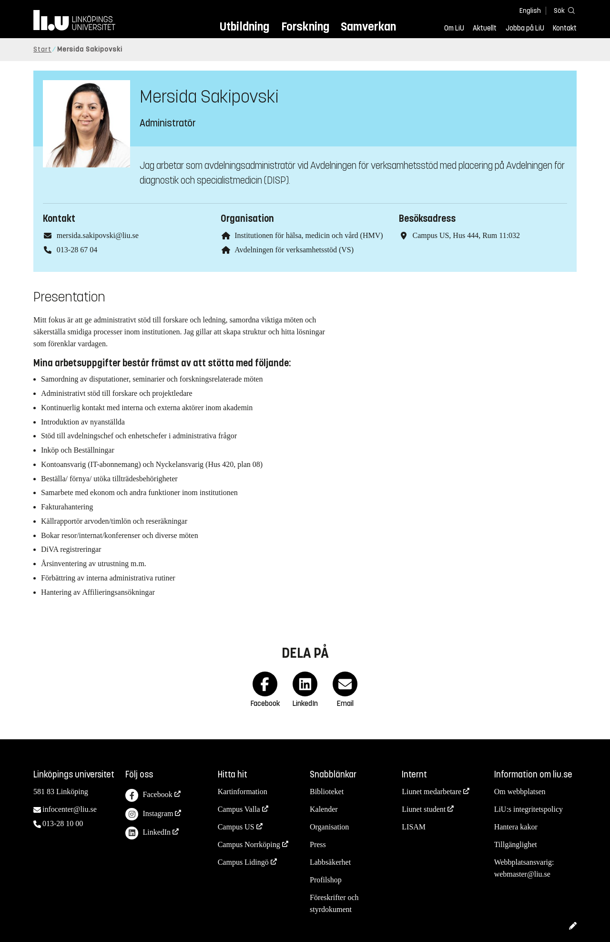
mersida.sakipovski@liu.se (98, 235)
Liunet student (424, 809)
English (530, 11)
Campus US (236, 827)
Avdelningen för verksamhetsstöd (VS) (294, 250)
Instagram (149, 814)
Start (42, 49)
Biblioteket (327, 791)
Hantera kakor (516, 827)
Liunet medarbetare (431, 791)
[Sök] (562, 10)
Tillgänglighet (515, 844)
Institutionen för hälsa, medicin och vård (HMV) (308, 235)
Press (318, 844)
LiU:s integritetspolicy (528, 809)
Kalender (324, 809)
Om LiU (454, 28)
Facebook (148, 795)
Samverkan (368, 26)
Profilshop (326, 880)
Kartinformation (242, 791)
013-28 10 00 (62, 823)
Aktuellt (485, 28)
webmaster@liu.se (522, 874)
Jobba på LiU (525, 28)
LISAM (414, 827)
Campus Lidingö (243, 862)
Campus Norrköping (249, 844)
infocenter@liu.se (69, 809)
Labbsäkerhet (330, 862)
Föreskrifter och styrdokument (334, 903)
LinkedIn (148, 833)
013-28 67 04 (77, 250)
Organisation (329, 827)
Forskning (305, 26)
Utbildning (244, 26)
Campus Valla (239, 809)
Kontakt (565, 28)
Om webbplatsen (520, 791)
